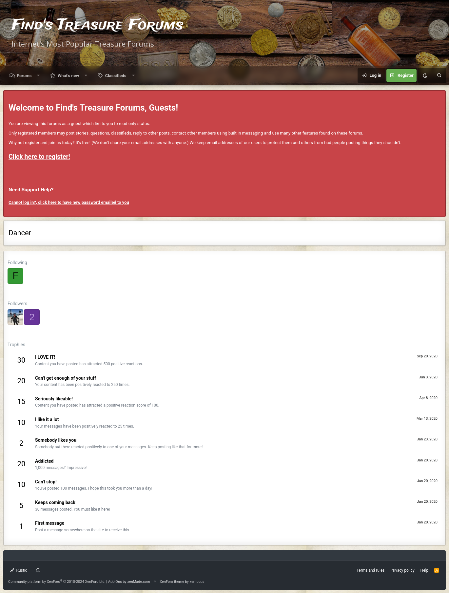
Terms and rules (371, 570)
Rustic (18, 570)
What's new (68, 75)
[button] (38, 75)
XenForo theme (172, 582)
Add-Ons (115, 582)
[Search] (439, 75)
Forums (24, 75)
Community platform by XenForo (57, 582)
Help (424, 570)
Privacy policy (402, 570)
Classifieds (116, 75)
